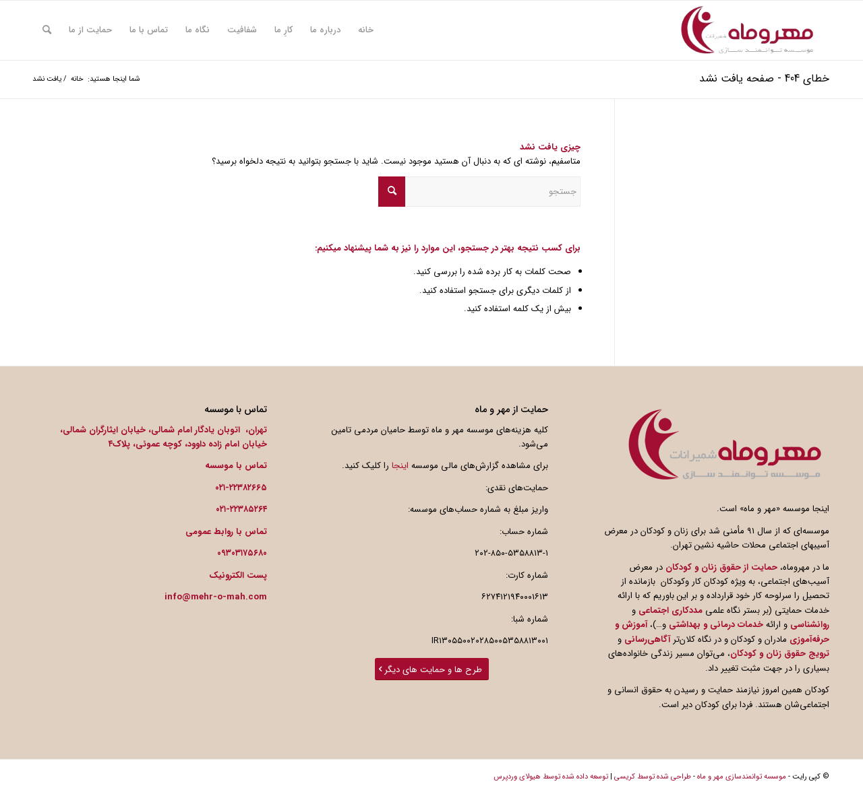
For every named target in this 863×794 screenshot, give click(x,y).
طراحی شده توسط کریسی (652, 777)
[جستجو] (47, 30)
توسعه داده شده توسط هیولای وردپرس (551, 777)
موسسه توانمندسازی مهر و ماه (741, 777)
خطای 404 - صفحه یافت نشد (764, 78)
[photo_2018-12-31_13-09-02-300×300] (747, 30)
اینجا (400, 466)
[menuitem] (365, 30)
